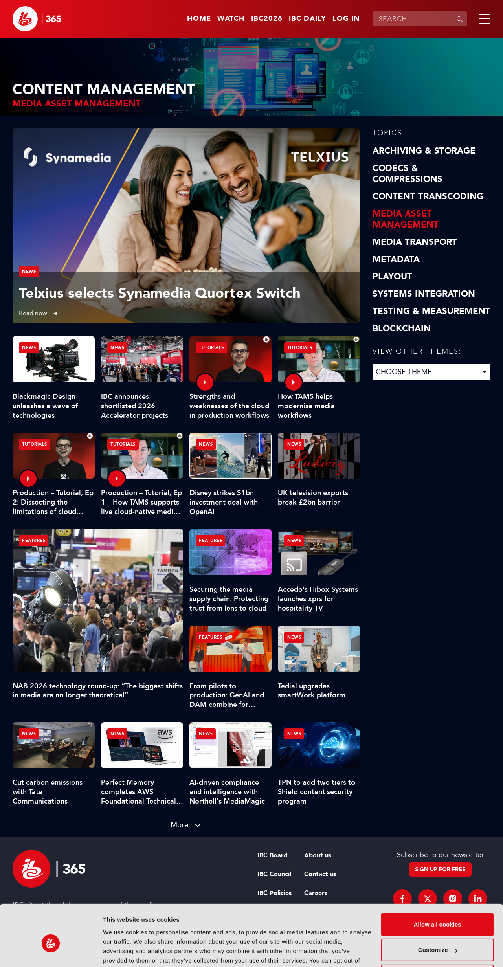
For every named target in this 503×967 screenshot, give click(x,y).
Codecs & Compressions (407, 173)
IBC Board (272, 855)
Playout (392, 277)
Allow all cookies (437, 884)
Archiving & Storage (424, 151)
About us (317, 855)
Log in (346, 19)
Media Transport (415, 242)
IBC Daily (307, 19)
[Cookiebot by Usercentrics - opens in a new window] (51, 952)
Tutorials (211, 347)
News (29, 271)
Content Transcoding (428, 196)
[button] (483, 19)
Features (33, 540)
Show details (121, 951)
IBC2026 (267, 19)
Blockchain (402, 328)
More (180, 824)
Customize (437, 909)
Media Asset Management (406, 219)
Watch (231, 19)
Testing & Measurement (431, 311)
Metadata (396, 259)
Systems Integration (424, 294)
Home (199, 19)
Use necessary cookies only (437, 935)
